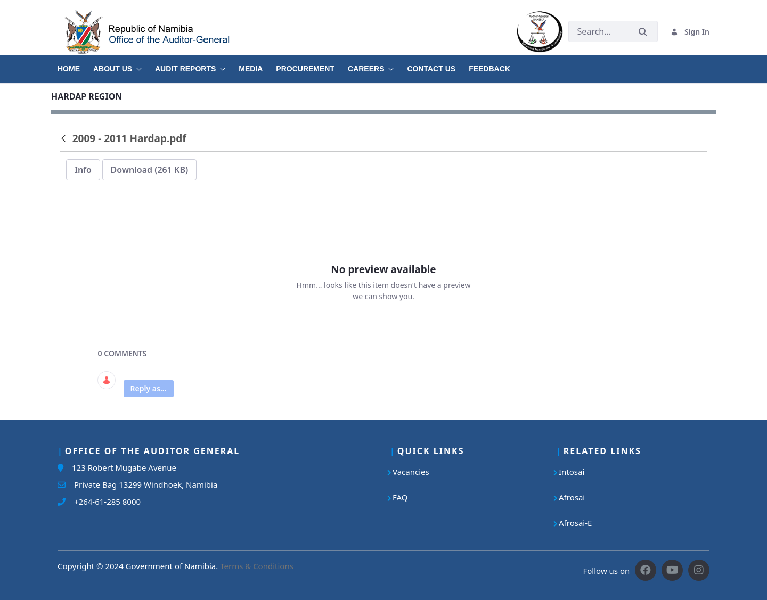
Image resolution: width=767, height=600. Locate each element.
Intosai (571, 471)
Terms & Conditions (256, 566)
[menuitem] (75, 65)
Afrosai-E (575, 522)
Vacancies (411, 471)
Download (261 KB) (150, 170)
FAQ (400, 497)
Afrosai (572, 497)
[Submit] (643, 31)
